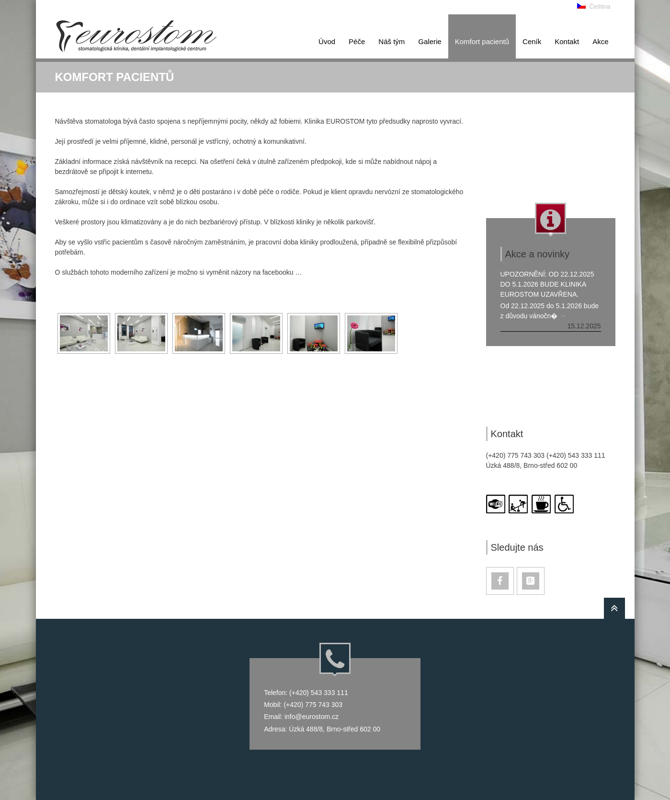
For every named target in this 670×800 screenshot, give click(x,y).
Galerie (429, 41)
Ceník (531, 41)
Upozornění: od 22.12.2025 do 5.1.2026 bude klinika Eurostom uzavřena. (547, 284)
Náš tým (391, 41)
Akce (600, 41)
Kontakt (567, 41)
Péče (357, 41)
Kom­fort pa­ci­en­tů (482, 41)
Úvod (326, 41)
